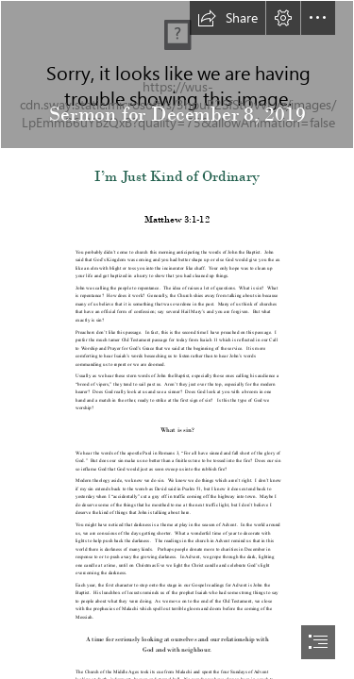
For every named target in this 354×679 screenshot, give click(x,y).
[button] (227, 18)
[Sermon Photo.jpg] (177, 74)
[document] (177, 339)
